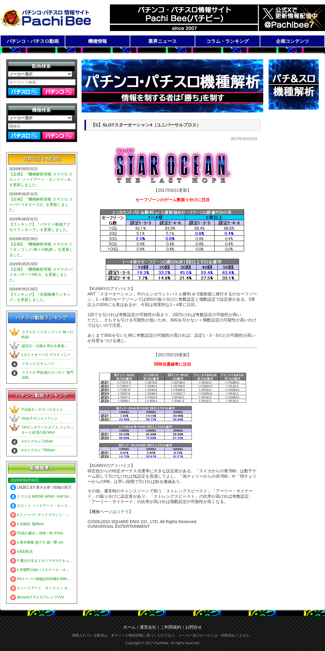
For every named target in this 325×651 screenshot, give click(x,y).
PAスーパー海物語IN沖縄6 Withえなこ (43, 579)
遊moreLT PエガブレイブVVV (37, 597)
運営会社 (148, 627)
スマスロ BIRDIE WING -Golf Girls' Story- (46, 496)
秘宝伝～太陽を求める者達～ (45, 346)
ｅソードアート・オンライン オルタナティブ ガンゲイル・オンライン (69, 588)
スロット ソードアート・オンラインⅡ (43, 506)
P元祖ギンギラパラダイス (42, 410)
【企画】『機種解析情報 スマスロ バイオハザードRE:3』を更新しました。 (41, 274)
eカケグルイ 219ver (37, 441)
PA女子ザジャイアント (40, 418)
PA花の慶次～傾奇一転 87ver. (37, 533)
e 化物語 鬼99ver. (27, 524)
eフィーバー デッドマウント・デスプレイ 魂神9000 (55, 515)
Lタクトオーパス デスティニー (46, 355)
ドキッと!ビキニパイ (38, 364)
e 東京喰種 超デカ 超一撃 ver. (37, 542)
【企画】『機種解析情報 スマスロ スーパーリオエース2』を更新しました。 (41, 204)
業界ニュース (162, 41)
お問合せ (193, 627)
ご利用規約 (170, 627)
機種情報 (97, 41)
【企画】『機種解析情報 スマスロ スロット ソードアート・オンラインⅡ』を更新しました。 (41, 179)
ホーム (129, 627)
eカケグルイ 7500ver (38, 450)
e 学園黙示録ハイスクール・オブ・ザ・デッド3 (51, 570)
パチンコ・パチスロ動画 (33, 41)
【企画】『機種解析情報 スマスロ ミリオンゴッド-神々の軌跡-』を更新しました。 (41, 249)
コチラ (122, 511)
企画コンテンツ (292, 41)
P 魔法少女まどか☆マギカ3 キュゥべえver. (48, 561)
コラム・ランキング (227, 41)
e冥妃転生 (21, 551)
